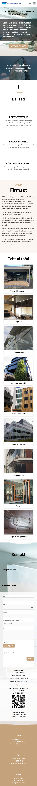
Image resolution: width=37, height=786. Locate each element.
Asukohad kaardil (9, 585)
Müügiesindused (9, 570)
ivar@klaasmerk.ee (18, 783)
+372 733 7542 (18, 761)
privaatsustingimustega (21, 653)
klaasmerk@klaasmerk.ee (18, 685)
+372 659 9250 (18, 741)
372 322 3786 (19, 780)
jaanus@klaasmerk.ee (18, 763)
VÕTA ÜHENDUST (18, 46)
